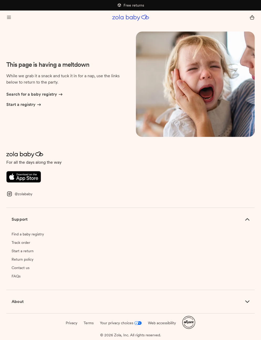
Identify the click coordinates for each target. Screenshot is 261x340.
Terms (89, 323)
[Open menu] (9, 18)
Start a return (23, 251)
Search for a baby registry (34, 94)
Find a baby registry (28, 234)
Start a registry (24, 105)
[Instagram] (19, 193)
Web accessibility (162, 323)
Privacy (71, 323)
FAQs (16, 276)
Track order (21, 242)
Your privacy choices (121, 323)
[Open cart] (252, 18)
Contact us (20, 268)
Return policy (22, 259)
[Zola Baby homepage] (130, 18)
